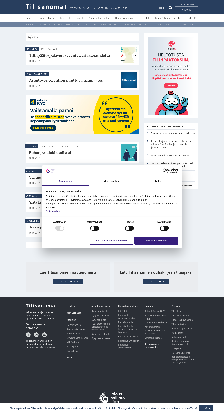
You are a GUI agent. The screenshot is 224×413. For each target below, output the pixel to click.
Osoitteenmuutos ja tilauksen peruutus (181, 343)
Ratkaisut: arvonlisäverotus (126, 317)
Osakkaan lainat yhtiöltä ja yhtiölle (170, 155)
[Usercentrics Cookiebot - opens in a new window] (164, 170)
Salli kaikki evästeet (156, 240)
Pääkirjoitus (73, 346)
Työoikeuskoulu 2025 (155, 315)
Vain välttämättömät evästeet (112, 240)
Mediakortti (177, 333)
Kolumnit (65, 18)
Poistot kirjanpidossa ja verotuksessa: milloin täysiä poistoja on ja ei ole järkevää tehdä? (172, 144)
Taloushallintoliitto (180, 352)
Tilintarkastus (146, 25)
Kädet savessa (74, 333)
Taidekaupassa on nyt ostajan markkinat (173, 133)
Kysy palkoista (98, 319)
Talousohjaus (128, 25)
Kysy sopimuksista (100, 334)
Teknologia (163, 25)
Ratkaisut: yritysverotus (124, 346)
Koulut (145, 18)
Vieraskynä (72, 351)
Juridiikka (31, 146)
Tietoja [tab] (158, 181)
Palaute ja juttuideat (181, 328)
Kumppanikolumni (76, 329)
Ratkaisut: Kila (125, 322)
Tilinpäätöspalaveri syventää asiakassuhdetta (69, 55)
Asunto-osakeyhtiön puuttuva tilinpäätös (66, 80)
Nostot (79, 18)
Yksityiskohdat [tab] (112, 181)
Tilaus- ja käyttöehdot (182, 319)
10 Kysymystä (74, 324)
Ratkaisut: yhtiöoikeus (129, 340)
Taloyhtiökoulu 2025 (155, 311)
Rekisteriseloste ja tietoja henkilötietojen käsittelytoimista (182, 359)
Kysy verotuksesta (100, 338)
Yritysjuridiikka (109, 25)
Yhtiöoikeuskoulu (153, 337)
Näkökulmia (32, 221)
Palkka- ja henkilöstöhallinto (81, 25)
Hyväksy (206, 408)
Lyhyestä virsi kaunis (77, 337)
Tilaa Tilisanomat (180, 315)
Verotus (58, 25)
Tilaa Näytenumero (67, 281)
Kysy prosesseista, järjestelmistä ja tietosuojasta (100, 326)
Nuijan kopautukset (125, 18)
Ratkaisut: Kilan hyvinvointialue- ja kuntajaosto (127, 329)
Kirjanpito (45, 25)
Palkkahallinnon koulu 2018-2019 (156, 332)
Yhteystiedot (177, 348)
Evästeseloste (54, 211)
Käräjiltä (122, 311)
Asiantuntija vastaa (99, 18)
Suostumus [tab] (65, 181)
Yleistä (193, 18)
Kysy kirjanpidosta (36, 74)
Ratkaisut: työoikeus (128, 336)
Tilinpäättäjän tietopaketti (169, 18)
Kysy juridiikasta (99, 311)
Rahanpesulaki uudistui (50, 152)
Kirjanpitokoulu (152, 326)
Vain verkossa (47, 18)
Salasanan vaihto (180, 337)
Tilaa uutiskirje (156, 281)
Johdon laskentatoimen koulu (156, 321)
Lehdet (29, 18)
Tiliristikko (176, 311)
